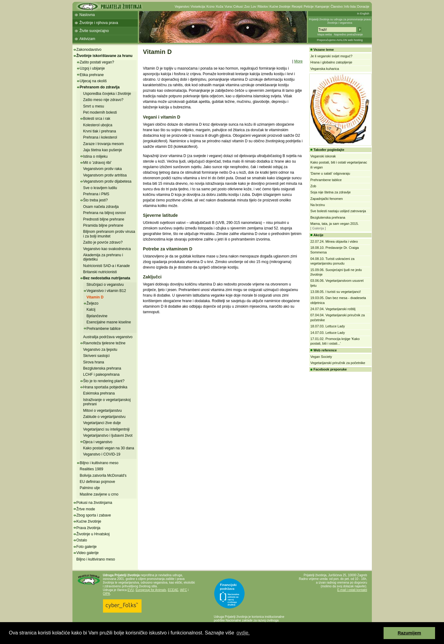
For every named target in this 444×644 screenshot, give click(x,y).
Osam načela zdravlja (101, 207)
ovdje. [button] (243, 632)
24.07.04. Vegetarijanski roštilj (333, 309)
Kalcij (91, 309)
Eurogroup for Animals (151, 590)
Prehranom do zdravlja (100, 87)
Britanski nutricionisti (100, 272)
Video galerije (87, 553)
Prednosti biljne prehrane (103, 219)
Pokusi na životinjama (94, 502)
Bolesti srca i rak (96, 118)
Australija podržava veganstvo (108, 337)
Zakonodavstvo (88, 49)
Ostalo (81, 540)
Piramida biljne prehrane (103, 225)
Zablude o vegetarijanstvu (104, 417)
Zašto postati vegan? (97, 62)
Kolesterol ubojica (98, 125)
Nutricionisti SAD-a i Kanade (106, 266)
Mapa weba (324, 34)
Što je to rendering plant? (104, 381)
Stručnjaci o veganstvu (105, 284)
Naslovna (87, 15)
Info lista (350, 6)
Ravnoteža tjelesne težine (104, 343)
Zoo (246, 6)
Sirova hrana (93, 362)
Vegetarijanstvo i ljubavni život (108, 435)
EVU (131, 590)
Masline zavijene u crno (99, 494)
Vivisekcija (198, 6)
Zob (313, 186)
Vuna (228, 6)
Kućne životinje (279, 6)
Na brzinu (317, 205)
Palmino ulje (90, 488)
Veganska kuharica (324, 69)
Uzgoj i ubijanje (92, 68)
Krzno (211, 6)
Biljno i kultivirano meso (99, 463)
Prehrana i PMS (96, 194)
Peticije (309, 6)
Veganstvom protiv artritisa (105, 175)
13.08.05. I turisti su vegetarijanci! (335, 292)
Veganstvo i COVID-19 (102, 454)
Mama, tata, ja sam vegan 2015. (334, 223)
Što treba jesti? (95, 200)
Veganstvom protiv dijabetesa (107, 181)
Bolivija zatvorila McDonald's (103, 475)
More (298, 61)
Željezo (93, 303)
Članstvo (337, 6)
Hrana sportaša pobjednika (105, 387)
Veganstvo (182, 6)
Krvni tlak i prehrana (99, 131)
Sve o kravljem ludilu (100, 188)
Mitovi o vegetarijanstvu (102, 410)
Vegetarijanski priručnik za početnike (337, 363)
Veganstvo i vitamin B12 (106, 291)
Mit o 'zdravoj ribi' (97, 162)
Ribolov (263, 6)
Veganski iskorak (323, 156)
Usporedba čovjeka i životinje (107, 93)
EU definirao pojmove (97, 482)
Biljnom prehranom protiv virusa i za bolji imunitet (109, 233)
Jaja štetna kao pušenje (102, 150)
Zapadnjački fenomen (326, 198)
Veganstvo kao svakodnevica (107, 249)
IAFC (183, 590)
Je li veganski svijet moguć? (331, 56)
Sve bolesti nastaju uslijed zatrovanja (338, 211)
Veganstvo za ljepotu (100, 349)
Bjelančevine (97, 316)
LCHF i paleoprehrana (101, 374)
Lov (253, 6)
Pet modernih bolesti (100, 112)
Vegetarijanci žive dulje (102, 423)
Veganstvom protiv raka (102, 169)
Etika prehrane (92, 75)
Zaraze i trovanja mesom (103, 144)
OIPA (106, 593)
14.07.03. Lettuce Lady (327, 332)
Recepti (297, 6)
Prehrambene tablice (104, 328)
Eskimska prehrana (99, 393)
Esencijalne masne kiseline (109, 322)
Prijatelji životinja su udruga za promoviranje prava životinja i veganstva (340, 21)
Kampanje (322, 6)
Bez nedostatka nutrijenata (106, 278)
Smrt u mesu (93, 106)
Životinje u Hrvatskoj (93, 534)
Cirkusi (238, 6)
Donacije (363, 6)
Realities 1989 (91, 469)
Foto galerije (86, 547)
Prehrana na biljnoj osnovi (104, 213)
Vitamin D (95, 297)
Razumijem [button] (409, 632)
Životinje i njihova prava (99, 23)
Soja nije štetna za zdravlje (330, 192)
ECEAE (173, 590)
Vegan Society (321, 356)
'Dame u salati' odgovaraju (330, 173)
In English (363, 13)
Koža (219, 6)
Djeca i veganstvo (98, 442)
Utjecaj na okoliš (93, 81)
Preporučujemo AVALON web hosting (340, 40)
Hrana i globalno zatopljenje (331, 62)
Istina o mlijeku (95, 156)
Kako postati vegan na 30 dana (108, 448)
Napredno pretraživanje (348, 34)
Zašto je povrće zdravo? (103, 242)
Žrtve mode (85, 509)
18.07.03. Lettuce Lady (327, 326)
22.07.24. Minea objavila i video (334, 241)
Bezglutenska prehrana (102, 368)
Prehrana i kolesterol (100, 137)
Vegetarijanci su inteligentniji (106, 429)
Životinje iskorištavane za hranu (104, 56)
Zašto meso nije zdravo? (103, 100)
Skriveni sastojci (96, 356)
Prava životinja (88, 528)
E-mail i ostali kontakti (352, 590)
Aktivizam (87, 39)
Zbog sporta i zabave (93, 515)
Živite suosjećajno (94, 31)
